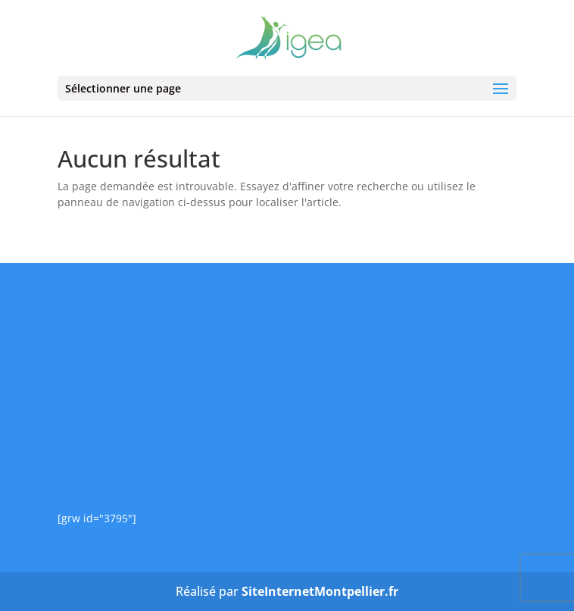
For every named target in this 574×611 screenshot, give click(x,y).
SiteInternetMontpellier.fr (320, 591)
